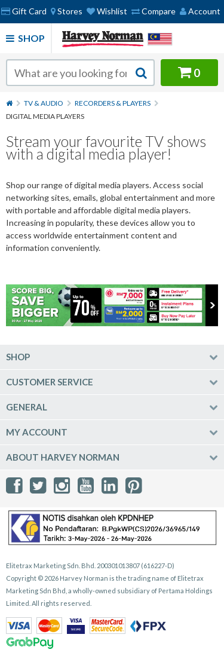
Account (200, 11)
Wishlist (107, 11)
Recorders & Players (113, 103)
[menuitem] (67, 11)
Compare (153, 11)
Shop (25, 38)
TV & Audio (43, 103)
